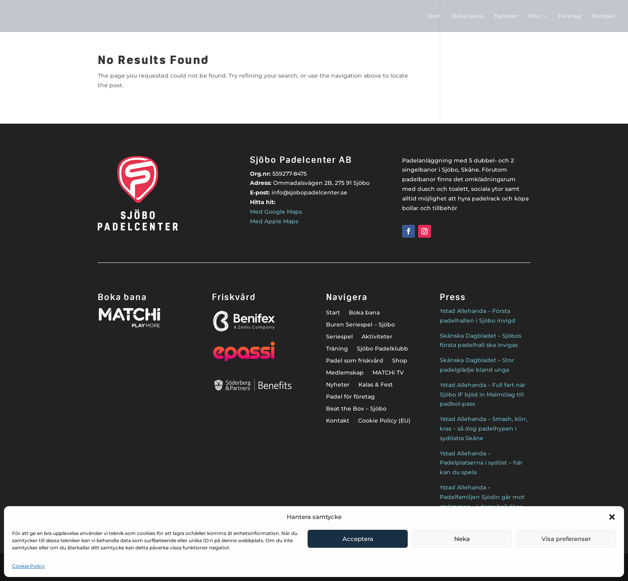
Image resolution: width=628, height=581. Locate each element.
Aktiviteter (377, 337)
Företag (569, 16)
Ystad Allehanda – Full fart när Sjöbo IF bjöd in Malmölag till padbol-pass (482, 394)
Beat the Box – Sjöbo (356, 409)
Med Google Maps (276, 211)
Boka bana (468, 16)
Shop (399, 361)
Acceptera (357, 539)
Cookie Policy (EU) (384, 421)
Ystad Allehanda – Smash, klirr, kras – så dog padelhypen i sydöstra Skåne (483, 428)
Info (533, 16)
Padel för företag (350, 397)
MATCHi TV (388, 373)
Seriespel (339, 337)
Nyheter (506, 16)
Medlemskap (345, 373)
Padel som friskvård (354, 361)
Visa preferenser (566, 539)
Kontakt (603, 16)
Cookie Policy (28, 566)
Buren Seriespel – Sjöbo (360, 325)
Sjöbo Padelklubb (382, 349)
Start (434, 16)
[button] (612, 517)
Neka (462, 539)
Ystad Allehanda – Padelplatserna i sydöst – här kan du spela (481, 463)
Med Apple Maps (274, 221)
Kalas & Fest (375, 385)
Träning (337, 349)
